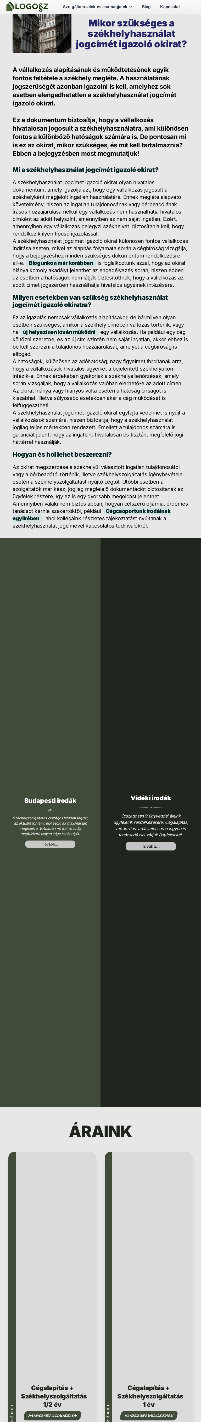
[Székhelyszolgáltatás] (27, 7)
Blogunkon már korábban (61, 263)
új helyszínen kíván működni (59, 332)
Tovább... (50, 844)
